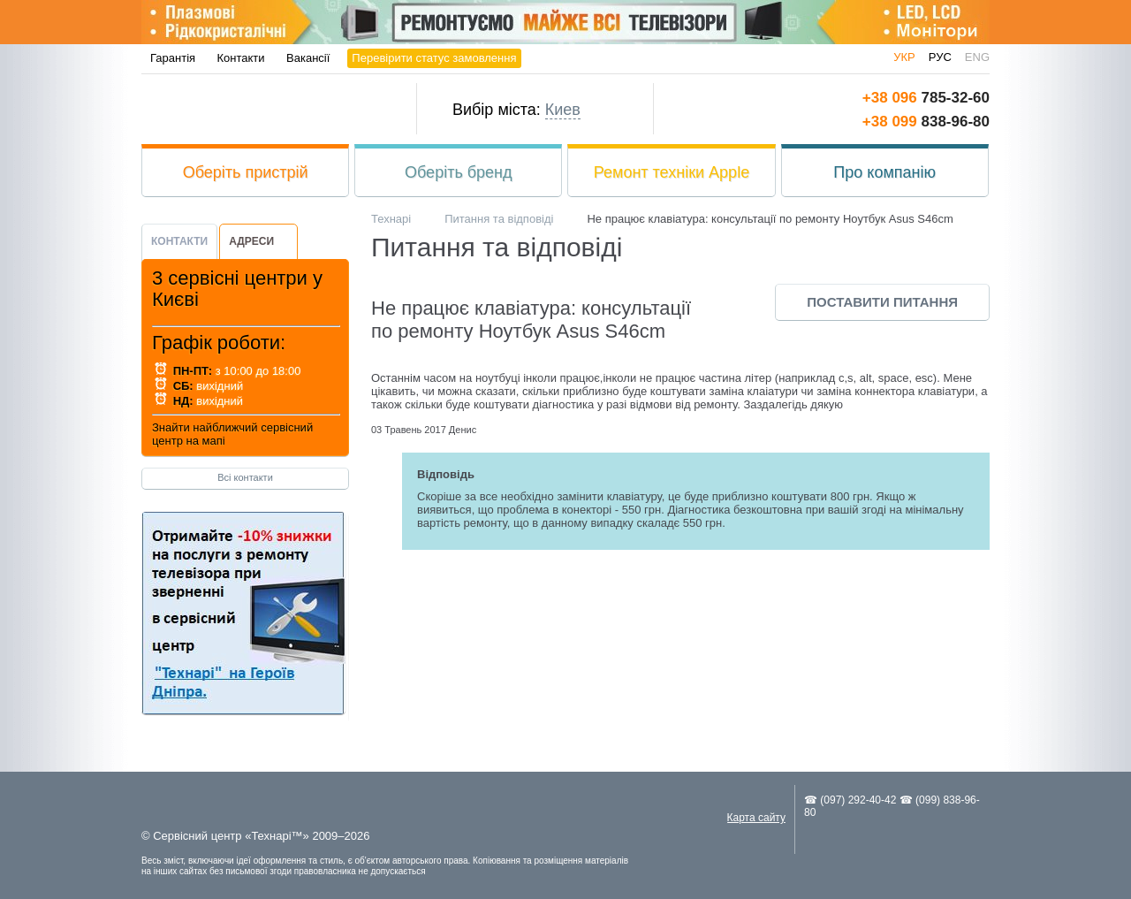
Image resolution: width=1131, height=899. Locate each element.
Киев (563, 109)
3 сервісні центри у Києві (237, 288)
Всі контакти (245, 477)
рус (940, 57)
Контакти (241, 58)
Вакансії (308, 58)
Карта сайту (756, 817)
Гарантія (172, 58)
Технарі (262, 109)
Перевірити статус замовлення (434, 58)
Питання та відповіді (498, 218)
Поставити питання (882, 301)
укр (904, 57)
